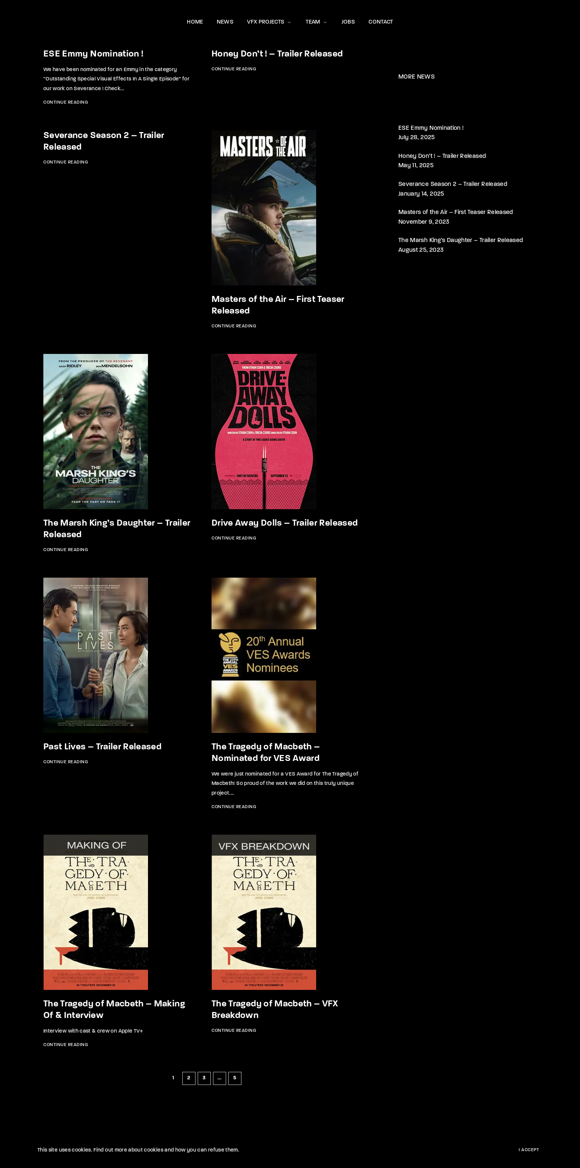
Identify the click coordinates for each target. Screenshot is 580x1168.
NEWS (225, 22)
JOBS (348, 22)
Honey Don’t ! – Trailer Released (277, 54)
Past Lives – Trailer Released (102, 747)
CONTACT (380, 22)
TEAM (317, 22)
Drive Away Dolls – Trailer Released (285, 523)
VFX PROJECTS (269, 22)
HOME (195, 22)
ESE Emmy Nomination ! (93, 54)
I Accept (529, 1150)
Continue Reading (65, 102)
